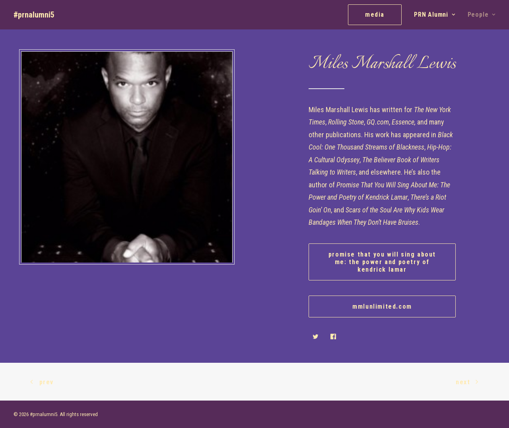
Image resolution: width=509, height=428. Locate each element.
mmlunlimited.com (382, 306)
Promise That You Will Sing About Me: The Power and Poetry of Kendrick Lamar (383, 262)
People (481, 14)
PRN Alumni (434, 14)
